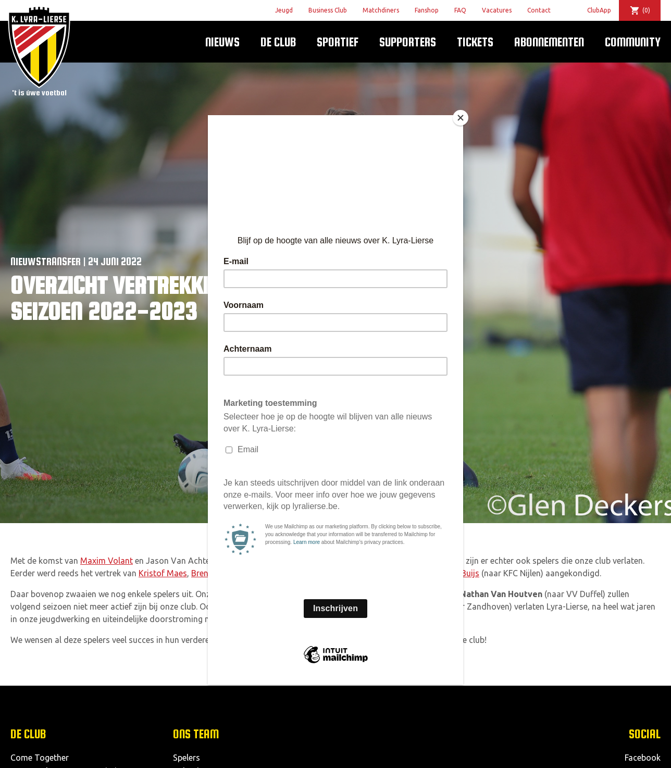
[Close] (460, 118)
